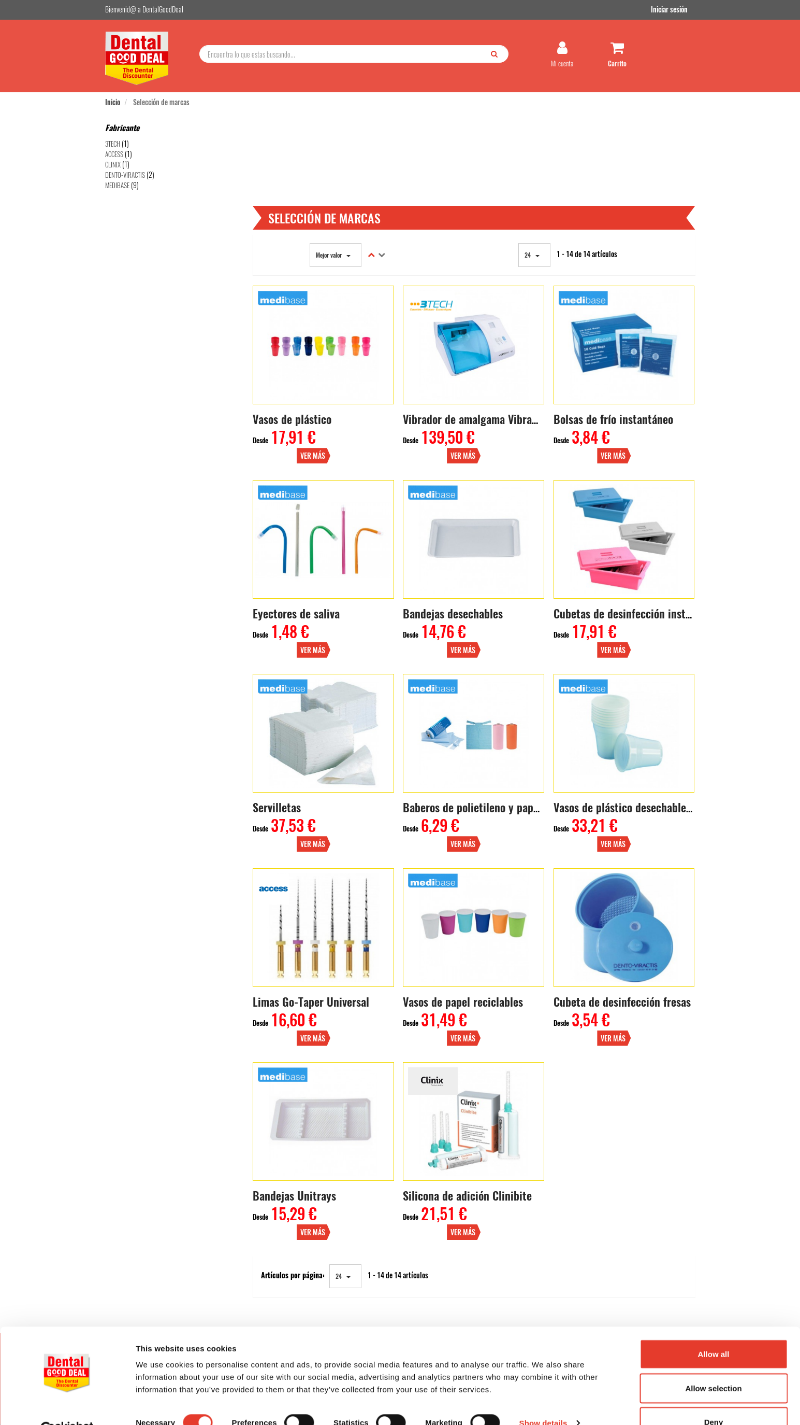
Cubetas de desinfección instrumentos (642, 515)
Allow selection (713, 1363)
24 (533, 172)
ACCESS (114, 156)
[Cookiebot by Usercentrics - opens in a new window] (67, 1405)
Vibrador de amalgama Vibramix (477, 336)
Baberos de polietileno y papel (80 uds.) (496, 694)
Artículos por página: (296, 1118)
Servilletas (280, 694)
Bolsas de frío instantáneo (614, 336)
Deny (713, 1397)
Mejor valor (336, 172)
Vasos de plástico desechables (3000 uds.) (651, 694)
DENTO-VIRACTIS (125, 176)
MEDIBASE (117, 187)
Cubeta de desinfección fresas (623, 873)
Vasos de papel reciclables (465, 873)
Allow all (714, 1329)
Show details (543, 1398)
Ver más (373, 357)
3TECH (112, 145)
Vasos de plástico (295, 336)
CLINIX (113, 166)
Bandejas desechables (455, 515)
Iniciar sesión (677, 9)
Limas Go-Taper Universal (314, 873)
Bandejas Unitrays (298, 1052)
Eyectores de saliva (299, 515)
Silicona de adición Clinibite (469, 1052)
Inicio (112, 103)
